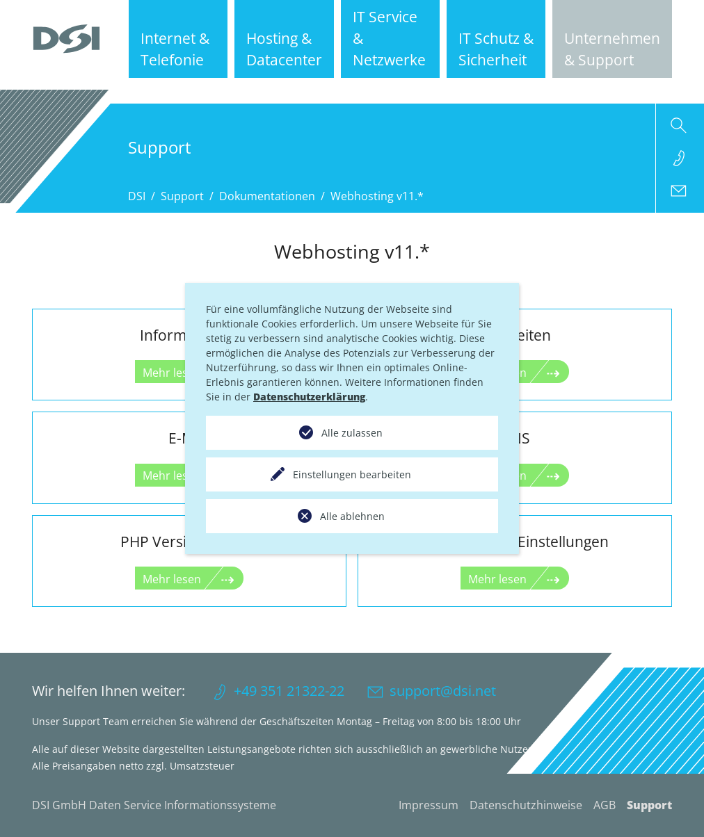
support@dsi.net (443, 690)
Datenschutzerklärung (309, 396)
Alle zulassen (352, 432)
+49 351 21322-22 (289, 690)
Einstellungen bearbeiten (352, 474)
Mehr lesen (172, 579)
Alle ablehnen (352, 516)
